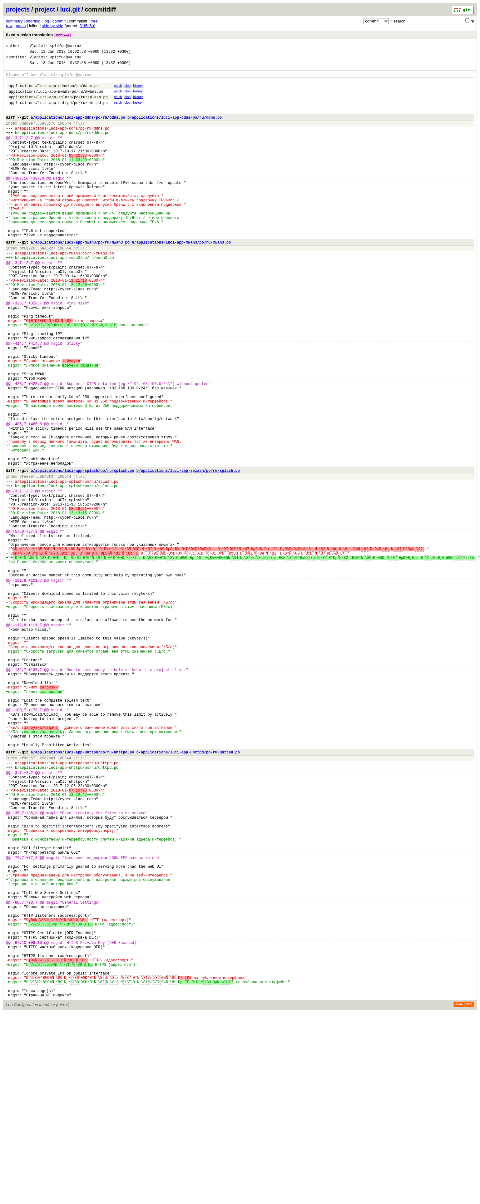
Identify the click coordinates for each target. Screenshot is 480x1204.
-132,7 (19, 793)
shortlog (33, 21)
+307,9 (37, 200)
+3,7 (28, 152)
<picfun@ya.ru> (66, 46)
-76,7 (18, 1019)
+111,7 (35, 739)
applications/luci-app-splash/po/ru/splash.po (58, 104)
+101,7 (35, 685)
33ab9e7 (27, 134)
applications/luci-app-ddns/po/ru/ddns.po (54, 91)
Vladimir (39, 46)
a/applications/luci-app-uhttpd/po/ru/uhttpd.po (82, 892)
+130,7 (35, 793)
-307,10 (20, 200)
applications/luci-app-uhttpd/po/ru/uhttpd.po (58, 111)
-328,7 (19, 350)
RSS (469, 1195)
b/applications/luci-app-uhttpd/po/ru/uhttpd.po (188, 892)
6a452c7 (47, 284)
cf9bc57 (27, 899)
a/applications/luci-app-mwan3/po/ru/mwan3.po (80, 277)
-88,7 (18, 1073)
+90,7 (31, 1073)
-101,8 (19, 685)
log (46, 21)
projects (18, 9)
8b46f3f (47, 559)
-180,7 (19, 842)
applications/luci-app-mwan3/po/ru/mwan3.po (56, 98)
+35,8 (31, 965)
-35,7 (18, 965)
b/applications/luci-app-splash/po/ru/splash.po (188, 552)
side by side (52, 25)
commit (59, 21)
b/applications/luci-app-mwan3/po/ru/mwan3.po (181, 277)
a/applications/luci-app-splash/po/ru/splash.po (82, 552)
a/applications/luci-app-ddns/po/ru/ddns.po (78, 127)
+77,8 (31, 1019)
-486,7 (19, 497)
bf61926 (27, 284)
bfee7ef (27, 559)
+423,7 (35, 448)
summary (14, 21)
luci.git (70, 9)
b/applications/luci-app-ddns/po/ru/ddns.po (174, 127)
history (137, 90)
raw (9, 25)
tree (94, 21)
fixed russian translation (38, 34)
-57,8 (18, 626)
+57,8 (31, 626)
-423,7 (19, 448)
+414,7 (35, 399)
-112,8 (19, 739)
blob (128, 90)
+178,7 (35, 842)
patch (21, 25)
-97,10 (19, 1122)
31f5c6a (87, 25)
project (45, 9)
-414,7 (19, 399)
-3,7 (17, 152)
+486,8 (35, 497)
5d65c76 (47, 134)
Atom (459, 1195)
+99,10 (35, 1122)
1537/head (62, 35)
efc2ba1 (47, 899)
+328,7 (35, 350)
